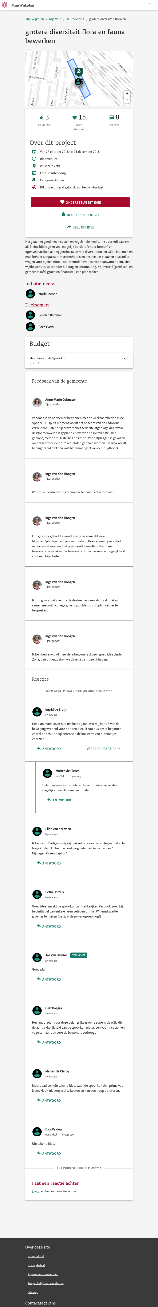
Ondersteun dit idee (80, 202)
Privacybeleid (36, 1265)
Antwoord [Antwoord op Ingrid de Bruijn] (48, 748)
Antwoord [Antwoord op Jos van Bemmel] (48, 979)
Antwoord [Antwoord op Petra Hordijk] (48, 926)
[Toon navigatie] (150, 4)
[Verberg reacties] (104, 748)
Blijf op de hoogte (80, 214)
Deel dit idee (80, 226)
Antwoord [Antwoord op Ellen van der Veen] (48, 862)
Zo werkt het (36, 1256)
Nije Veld (55, 19)
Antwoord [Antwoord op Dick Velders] (48, 1153)
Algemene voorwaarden (43, 1274)
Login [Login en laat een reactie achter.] (36, 1191)
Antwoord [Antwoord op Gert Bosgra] (48, 1042)
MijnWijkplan (34, 19)
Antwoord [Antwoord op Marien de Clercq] (59, 799)
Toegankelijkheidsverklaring (46, 1283)
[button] (127, 94)
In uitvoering (75, 19)
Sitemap (33, 1292)
